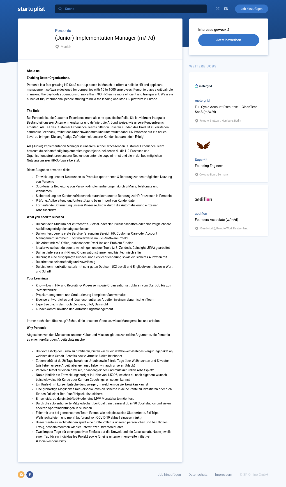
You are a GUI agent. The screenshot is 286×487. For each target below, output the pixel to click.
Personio (63, 30)
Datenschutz (198, 475)
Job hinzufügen (252, 9)
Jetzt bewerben (228, 40)
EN (226, 9)
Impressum (223, 475)
